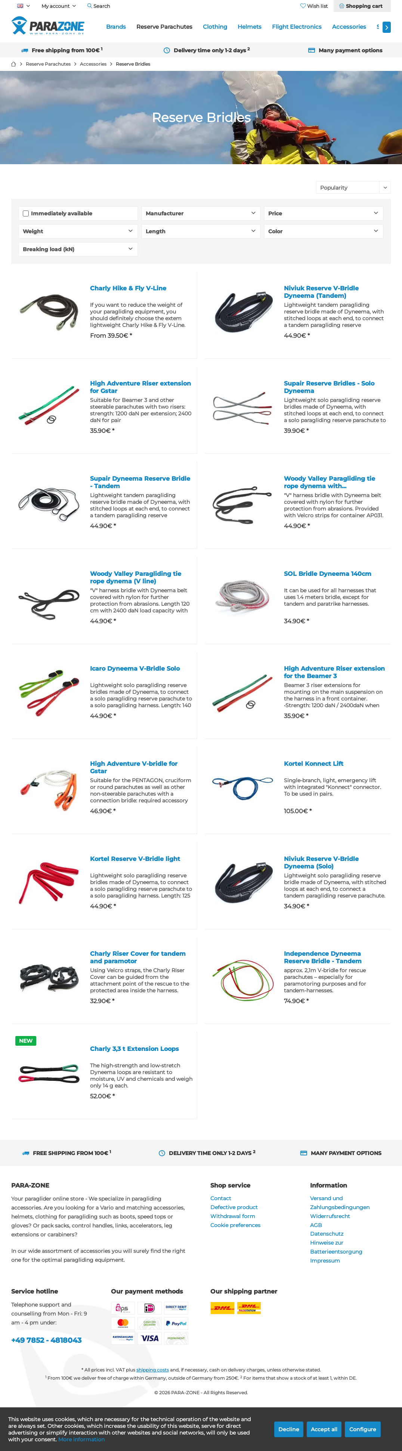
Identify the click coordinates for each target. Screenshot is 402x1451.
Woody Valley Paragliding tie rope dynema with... (329, 482)
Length (156, 231)
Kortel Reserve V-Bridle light (135, 858)
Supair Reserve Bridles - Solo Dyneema (329, 387)
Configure (362, 1429)
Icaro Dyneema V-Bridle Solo (135, 668)
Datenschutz (326, 1233)
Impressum (325, 1260)
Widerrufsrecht (330, 1216)
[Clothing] (215, 27)
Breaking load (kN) (48, 249)
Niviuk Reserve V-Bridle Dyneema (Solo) (321, 862)
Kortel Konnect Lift (313, 763)
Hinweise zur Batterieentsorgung (336, 1247)
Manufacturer (164, 213)
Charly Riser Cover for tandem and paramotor (138, 957)
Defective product (234, 1207)
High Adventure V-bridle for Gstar (133, 767)
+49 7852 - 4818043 (46, 1340)
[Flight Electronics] (297, 27)
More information (81, 1439)
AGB (316, 1225)
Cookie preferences (235, 1225)
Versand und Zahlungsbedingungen (339, 1203)
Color (275, 231)
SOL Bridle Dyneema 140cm (327, 573)
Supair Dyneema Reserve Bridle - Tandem (140, 482)
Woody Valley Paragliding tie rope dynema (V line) (135, 577)
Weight (33, 231)
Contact (220, 1198)
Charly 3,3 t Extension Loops (134, 1048)
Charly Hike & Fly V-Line (128, 288)
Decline (288, 1429)
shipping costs (152, 1370)
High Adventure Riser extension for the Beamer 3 (334, 672)
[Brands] (116, 27)
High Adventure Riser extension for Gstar (140, 387)
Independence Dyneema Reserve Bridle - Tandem (323, 957)
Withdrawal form (232, 1216)
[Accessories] (349, 27)
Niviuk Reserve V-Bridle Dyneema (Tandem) (321, 292)
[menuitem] (362, 6)
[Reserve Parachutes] (164, 27)
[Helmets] (249, 27)
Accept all (324, 1429)
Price (275, 213)
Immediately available (61, 213)
